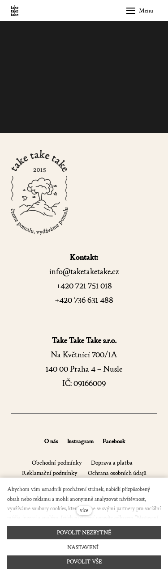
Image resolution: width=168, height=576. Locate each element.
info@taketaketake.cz (84, 272)
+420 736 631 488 (84, 300)
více (84, 510)
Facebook (114, 441)
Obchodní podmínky (57, 462)
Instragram (80, 441)
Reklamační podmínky (50, 473)
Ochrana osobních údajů (116, 473)
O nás (51, 441)
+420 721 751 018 (84, 286)
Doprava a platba (112, 462)
